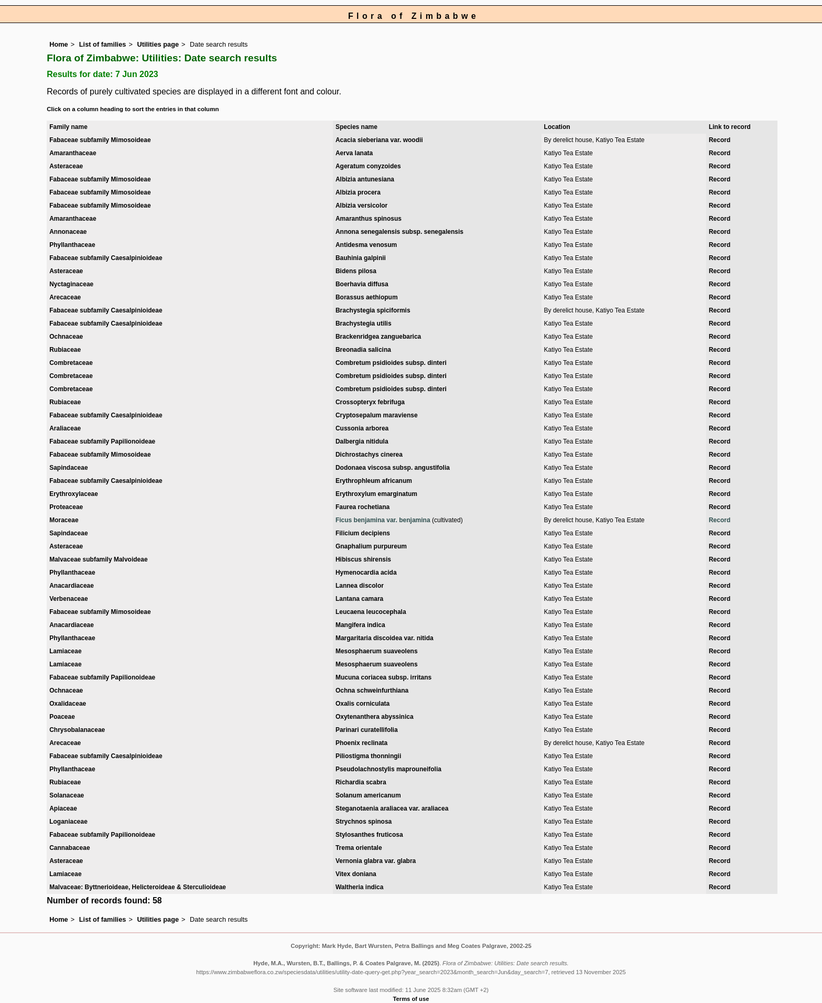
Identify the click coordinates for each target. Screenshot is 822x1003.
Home (58, 44)
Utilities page (158, 44)
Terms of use (411, 999)
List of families (102, 44)
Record (719, 140)
